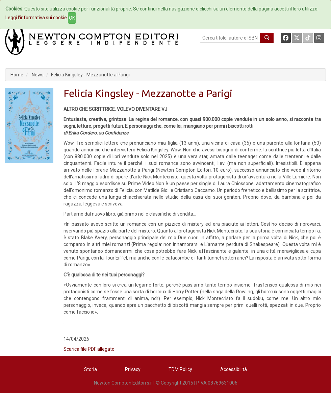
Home (16, 74)
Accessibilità (233, 369)
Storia (90, 369)
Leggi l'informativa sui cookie (36, 17)
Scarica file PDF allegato (88, 349)
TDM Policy (180, 369)
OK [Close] (72, 18)
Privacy (133, 369)
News (38, 74)
